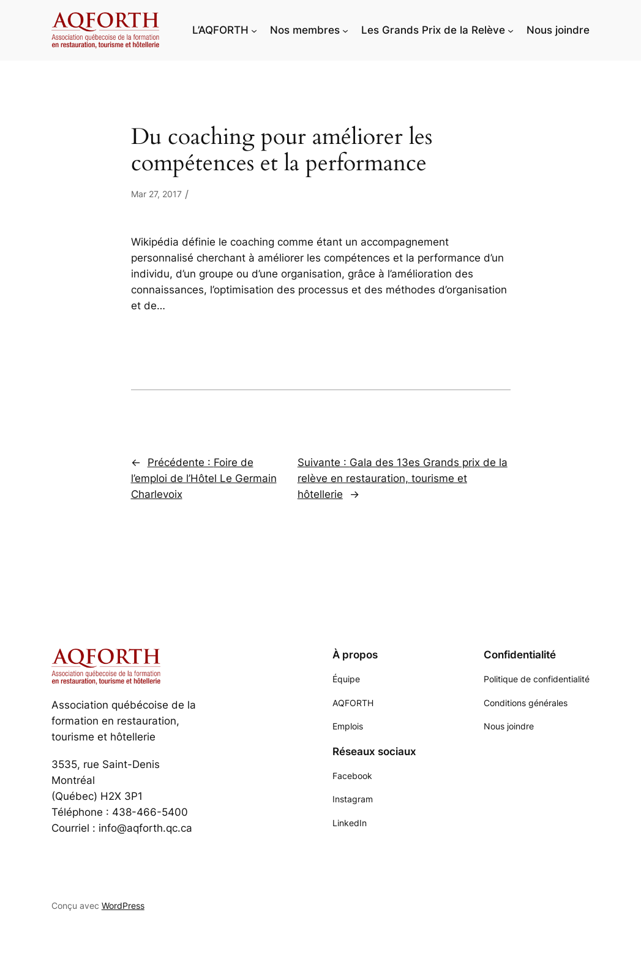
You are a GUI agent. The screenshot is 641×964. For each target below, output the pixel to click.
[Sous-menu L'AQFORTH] (254, 30)
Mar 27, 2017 (156, 194)
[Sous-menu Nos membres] (345, 30)
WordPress (123, 905)
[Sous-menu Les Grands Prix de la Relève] (511, 30)
